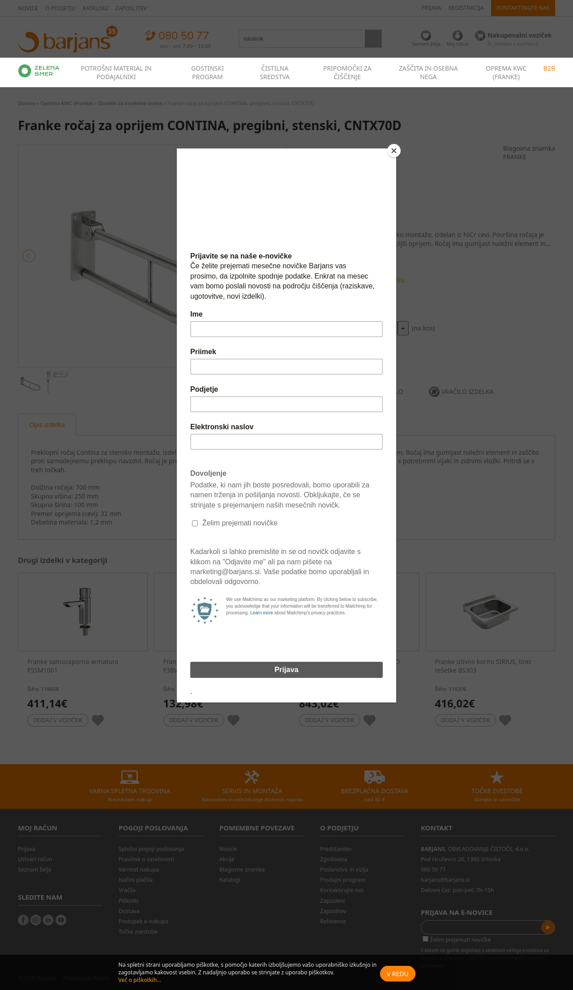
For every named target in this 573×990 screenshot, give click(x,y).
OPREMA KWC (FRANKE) (506, 72)
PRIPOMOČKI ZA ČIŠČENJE (347, 72)
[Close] (394, 150)
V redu (398, 973)
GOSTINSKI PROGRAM (207, 72)
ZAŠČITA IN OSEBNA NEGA (428, 72)
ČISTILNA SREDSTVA (275, 72)
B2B (549, 68)
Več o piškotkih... (139, 980)
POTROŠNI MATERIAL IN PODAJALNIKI (116, 72)
